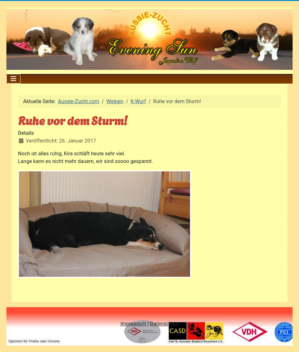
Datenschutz (164, 324)
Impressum (133, 324)
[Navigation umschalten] (13, 79)
